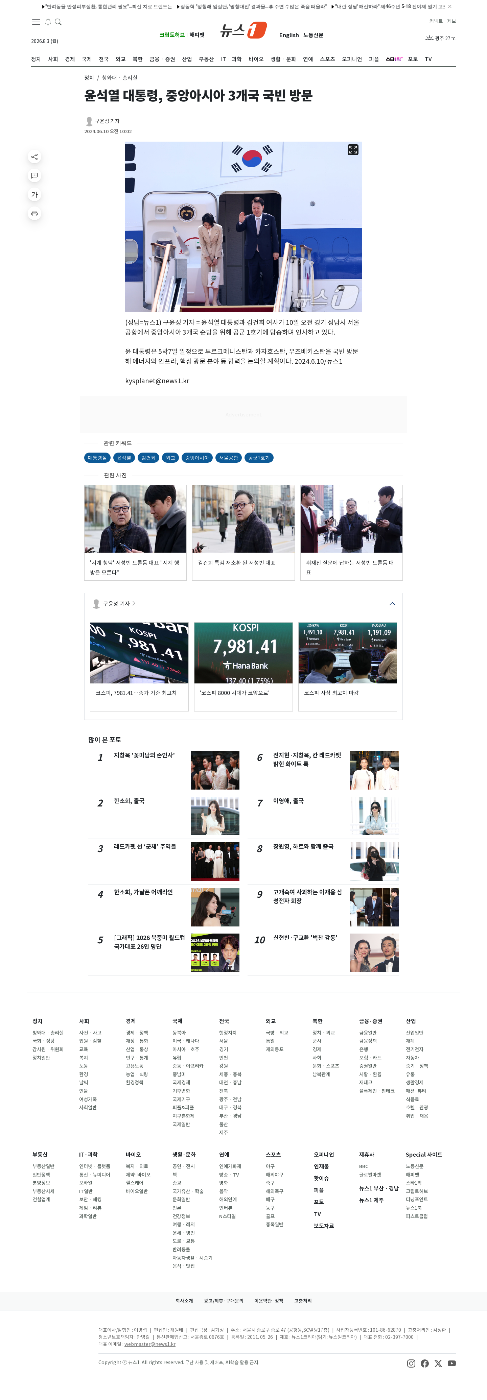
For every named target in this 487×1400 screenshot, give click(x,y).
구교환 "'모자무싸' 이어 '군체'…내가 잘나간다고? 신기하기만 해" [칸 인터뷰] (268, 6)
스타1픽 (414, 1183)
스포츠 (273, 1154)
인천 (223, 1058)
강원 (223, 1066)
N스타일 (227, 1216)
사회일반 (88, 1108)
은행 (363, 1049)
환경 (83, 1074)
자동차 (412, 1058)
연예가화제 (230, 1166)
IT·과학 (88, 1154)
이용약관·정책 (268, 1301)
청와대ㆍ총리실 (48, 1033)
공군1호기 (259, 457)
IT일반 (86, 1191)
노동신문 (313, 35)
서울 (223, 1041)
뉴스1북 (414, 1208)
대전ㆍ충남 (230, 1083)
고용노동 (134, 1066)
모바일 (85, 1183)
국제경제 (181, 1083)
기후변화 (181, 1091)
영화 (223, 1183)
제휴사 (366, 1154)
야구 (270, 1166)
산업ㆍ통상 (137, 1049)
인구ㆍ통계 (137, 1058)
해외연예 (228, 1200)
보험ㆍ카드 (370, 1058)
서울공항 (228, 457)
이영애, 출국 (288, 801)
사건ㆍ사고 (90, 1033)
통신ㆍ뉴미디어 (94, 1175)
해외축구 (274, 1191)
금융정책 (368, 1041)
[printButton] (34, 213)
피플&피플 (183, 1108)
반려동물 (181, 1250)
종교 (176, 1183)
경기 (223, 1049)
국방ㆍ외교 (277, 1033)
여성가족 (88, 1099)
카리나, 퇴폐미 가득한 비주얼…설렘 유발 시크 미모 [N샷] (413, 6)
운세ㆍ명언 (183, 1233)
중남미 (179, 1074)
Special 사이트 (424, 1154)
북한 (317, 1021)
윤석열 (124, 457)
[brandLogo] (243, 29)
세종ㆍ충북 (230, 1074)
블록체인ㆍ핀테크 (377, 1091)
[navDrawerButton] (36, 22)
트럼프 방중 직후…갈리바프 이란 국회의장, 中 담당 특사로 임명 (116, 6)
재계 (410, 1041)
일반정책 (41, 1175)
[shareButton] (34, 156)
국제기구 (181, 1099)
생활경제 (414, 1083)
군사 (316, 1041)
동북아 (179, 1033)
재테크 (365, 1083)
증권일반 (368, 1066)
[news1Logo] (59, 1336)
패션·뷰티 (416, 1091)
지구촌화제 (183, 1116)
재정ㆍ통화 (137, 1041)
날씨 (83, 1083)
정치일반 (41, 1058)
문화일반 (181, 1200)
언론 (176, 1208)
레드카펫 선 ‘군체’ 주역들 (145, 846)
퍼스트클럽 (417, 1216)
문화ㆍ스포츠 (325, 1066)
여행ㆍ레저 (183, 1225)
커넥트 (436, 21)
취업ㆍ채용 (417, 1116)
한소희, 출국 (129, 801)
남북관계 (321, 1074)
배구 (270, 1200)
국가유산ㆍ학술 (188, 1191)
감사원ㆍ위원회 (48, 1049)
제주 (223, 1133)
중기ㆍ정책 (417, 1066)
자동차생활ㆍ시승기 (192, 1258)
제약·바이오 (138, 1175)
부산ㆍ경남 (230, 1116)
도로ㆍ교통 (183, 1241)
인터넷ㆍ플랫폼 (94, 1166)
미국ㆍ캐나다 (185, 1041)
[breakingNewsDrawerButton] (48, 22)
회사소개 (184, 1301)
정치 (37, 1021)
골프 (270, 1216)
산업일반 (414, 1033)
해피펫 (197, 35)
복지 (83, 1058)
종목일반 (274, 1225)
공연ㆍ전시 (183, 1166)
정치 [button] (89, 77)
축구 (270, 1183)
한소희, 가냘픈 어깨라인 (143, 892)
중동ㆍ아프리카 (188, 1066)
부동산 (40, 1154)
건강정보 (181, 1216)
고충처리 (303, 1301)
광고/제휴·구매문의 (224, 1301)
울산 (223, 1124)
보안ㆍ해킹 (90, 1200)
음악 (223, 1191)
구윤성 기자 (107, 121)
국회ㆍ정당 (43, 1041)
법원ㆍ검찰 (90, 1041)
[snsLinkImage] (411, 1363)
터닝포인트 (417, 1200)
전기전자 (414, 1049)
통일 (270, 1041)
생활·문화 (184, 1154)
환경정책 (134, 1083)
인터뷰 (225, 1208)
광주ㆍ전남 (230, 1099)
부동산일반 (43, 1166)
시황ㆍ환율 (370, 1074)
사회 (84, 1021)
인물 (83, 1091)
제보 (451, 21)
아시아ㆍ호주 (185, 1049)
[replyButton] (34, 175)
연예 (224, 1154)
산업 (411, 1021)
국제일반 (181, 1124)
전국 (224, 1021)
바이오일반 (137, 1191)
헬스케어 (134, 1183)
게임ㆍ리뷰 (90, 1208)
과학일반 (88, 1216)
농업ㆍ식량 (137, 1074)
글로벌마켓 (370, 1175)
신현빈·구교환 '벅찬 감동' (305, 938)
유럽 (176, 1058)
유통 (410, 1074)
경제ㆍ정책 (137, 1033)
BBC (363, 1166)
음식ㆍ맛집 (183, 1266)
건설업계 (41, 1200)
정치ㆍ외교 (323, 1033)
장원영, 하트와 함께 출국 (303, 846)
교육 (83, 1049)
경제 (131, 1021)
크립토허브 (172, 35)
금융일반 (368, 1033)
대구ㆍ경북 (230, 1108)
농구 (270, 1208)
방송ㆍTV (229, 1175)
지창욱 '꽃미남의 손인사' (144, 755)
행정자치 (228, 1033)
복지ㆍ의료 (137, 1166)
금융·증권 (370, 1021)
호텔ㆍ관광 (417, 1108)
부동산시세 (43, 1191)
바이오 (133, 1154)
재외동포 (274, 1049)
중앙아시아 (197, 457)
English (289, 35)
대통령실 (97, 457)
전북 (223, 1091)
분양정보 (41, 1183)
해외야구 (274, 1175)
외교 (170, 457)
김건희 (148, 457)
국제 (177, 1021)
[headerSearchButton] (58, 22)
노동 (83, 1066)
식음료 (412, 1099)
